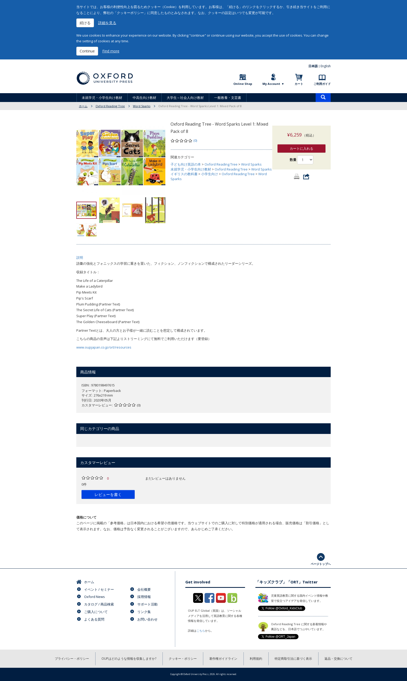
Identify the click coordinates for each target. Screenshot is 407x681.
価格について (86, 517)
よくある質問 (94, 619)
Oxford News (94, 596)
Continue (87, 51)
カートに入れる (301, 143)
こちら (200, 630)
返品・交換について (338, 658)
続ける (85, 22)
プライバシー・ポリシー (72, 658)
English (326, 66)
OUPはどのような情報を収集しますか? (128, 658)
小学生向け (209, 174)
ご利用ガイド (322, 84)
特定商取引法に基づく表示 (293, 658)
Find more (110, 51)
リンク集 (144, 611)
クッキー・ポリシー (183, 658)
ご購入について (96, 611)
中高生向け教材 (144, 97)
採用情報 (144, 596)
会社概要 (144, 589)
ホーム (83, 106)
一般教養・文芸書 (227, 97)
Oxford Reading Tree (110, 106)
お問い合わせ (147, 619)
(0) (195, 140)
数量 (293, 154)
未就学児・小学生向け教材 (102, 97)
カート (299, 84)
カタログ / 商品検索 (99, 604)
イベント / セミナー (99, 589)
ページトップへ (321, 564)
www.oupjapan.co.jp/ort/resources (103, 347)
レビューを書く (108, 494)
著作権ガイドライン (223, 658)
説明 (79, 257)
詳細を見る (107, 22)
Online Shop (242, 84)
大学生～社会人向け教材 (185, 97)
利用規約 (256, 658)
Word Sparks (141, 106)
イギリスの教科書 (184, 174)
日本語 (313, 66)
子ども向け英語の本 (186, 164)
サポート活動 (147, 604)
